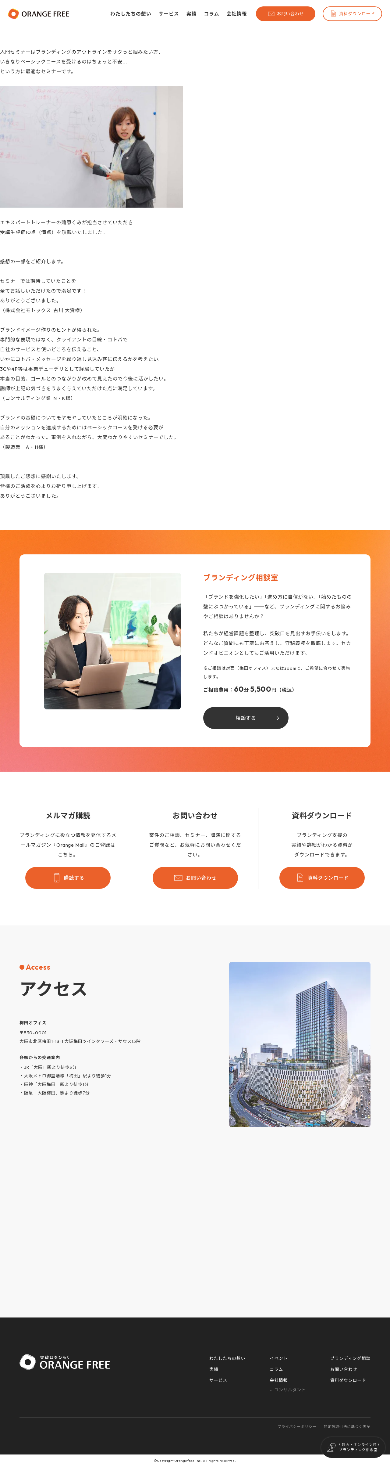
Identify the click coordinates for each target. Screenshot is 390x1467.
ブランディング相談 (350, 1358)
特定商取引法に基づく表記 (347, 1426)
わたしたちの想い (130, 14)
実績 (191, 14)
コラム (211, 14)
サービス (168, 14)
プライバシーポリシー (297, 1426)
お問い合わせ (286, 13)
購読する (68, 878)
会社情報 (236, 14)
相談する (246, 718)
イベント (279, 1358)
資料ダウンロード (352, 13)
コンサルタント (290, 1390)
